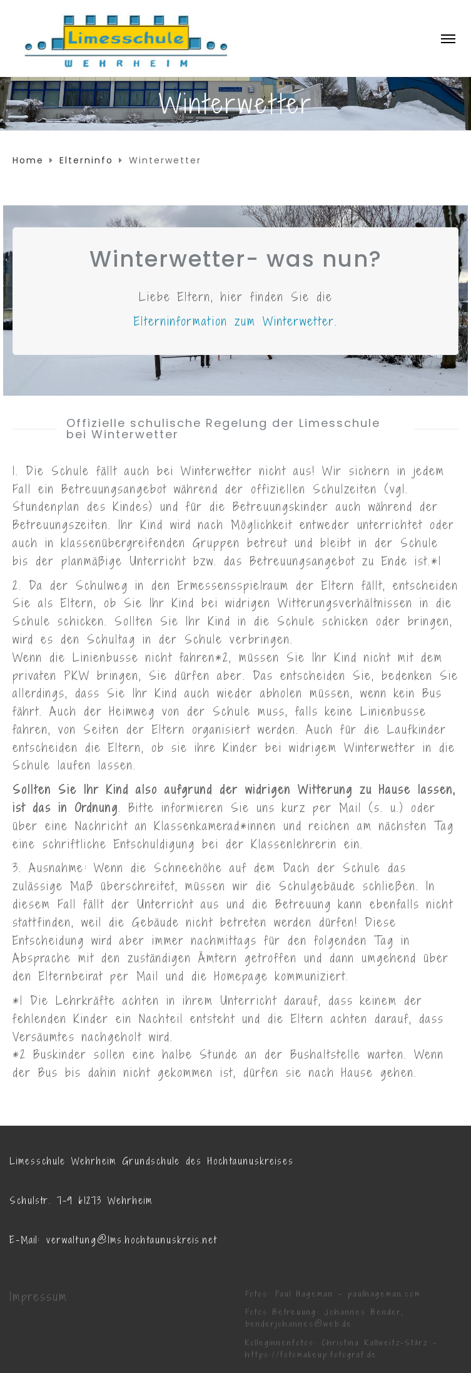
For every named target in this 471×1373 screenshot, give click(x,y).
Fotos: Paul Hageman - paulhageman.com (333, 1293)
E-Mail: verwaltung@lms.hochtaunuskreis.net (113, 1240)
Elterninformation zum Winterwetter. (236, 321)
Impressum (38, 1296)
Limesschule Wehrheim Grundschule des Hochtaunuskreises (151, 1161)
